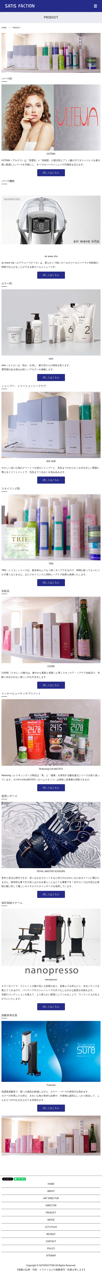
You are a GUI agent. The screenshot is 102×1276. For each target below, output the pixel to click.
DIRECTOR (51, 1205)
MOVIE (50, 1219)
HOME (3, 28)
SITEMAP (51, 1255)
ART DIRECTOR (51, 1198)
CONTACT (51, 1241)
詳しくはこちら (51, 172)
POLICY (51, 1248)
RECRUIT (51, 1234)
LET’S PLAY (51, 1227)
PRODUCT (51, 1212)
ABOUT (51, 1191)
